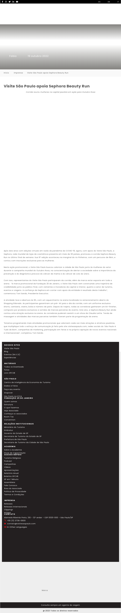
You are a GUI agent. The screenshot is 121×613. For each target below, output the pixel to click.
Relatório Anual (11, 473)
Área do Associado (13, 488)
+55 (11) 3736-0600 (16, 520)
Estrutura (8, 404)
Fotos (6, 370)
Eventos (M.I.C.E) (12, 354)
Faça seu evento (12, 389)
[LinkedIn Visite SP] (13, 1)
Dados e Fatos (11, 386)
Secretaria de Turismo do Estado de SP (23, 436)
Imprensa (18, 73)
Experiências (10, 357)
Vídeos (7, 467)
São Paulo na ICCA (13, 396)
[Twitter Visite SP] (10, 1)
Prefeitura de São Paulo (15, 439)
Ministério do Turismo (14, 427)
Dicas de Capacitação (15, 453)
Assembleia (9, 482)
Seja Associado (11, 410)
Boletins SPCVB (11, 476)
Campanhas (10, 464)
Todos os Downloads (14, 367)
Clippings (8, 509)
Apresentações (11, 470)
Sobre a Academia (13, 450)
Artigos (7, 512)
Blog (6, 351)
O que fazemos (11, 407)
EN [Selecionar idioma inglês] (107, 2)
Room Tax (9, 417)
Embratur (8, 430)
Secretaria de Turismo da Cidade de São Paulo (26, 442)
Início (6, 73)
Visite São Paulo (11, 348)
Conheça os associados (15, 413)
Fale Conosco (10, 485)
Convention (9, 420)
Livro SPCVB (9, 373)
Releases (8, 504)
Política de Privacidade (15, 491)
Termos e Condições (14, 494)
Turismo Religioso (12, 458)
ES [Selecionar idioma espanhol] (98, 2)
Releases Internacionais (15, 506)
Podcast (8, 461)
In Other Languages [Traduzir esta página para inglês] (17, 527)
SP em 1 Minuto (11, 479)
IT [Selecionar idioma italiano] (116, 2)
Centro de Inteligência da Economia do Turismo (27, 382)
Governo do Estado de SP (16, 433)
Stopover (8, 393)
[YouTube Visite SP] (17, 1)
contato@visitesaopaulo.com (21, 523)
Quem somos (10, 401)
